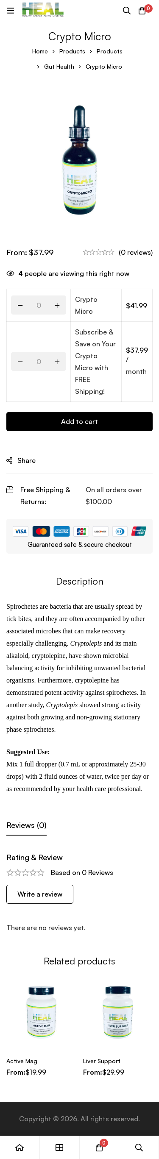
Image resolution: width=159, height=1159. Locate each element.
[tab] (26, 825)
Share (26, 460)
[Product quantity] (38, 305)
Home (40, 51)
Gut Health (59, 66)
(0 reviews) (136, 252)
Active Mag (21, 1060)
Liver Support (101, 1060)
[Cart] (142, 10)
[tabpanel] (79, 893)
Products (72, 51)
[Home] (20, 1147)
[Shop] (60, 1147)
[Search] (126, 10)
